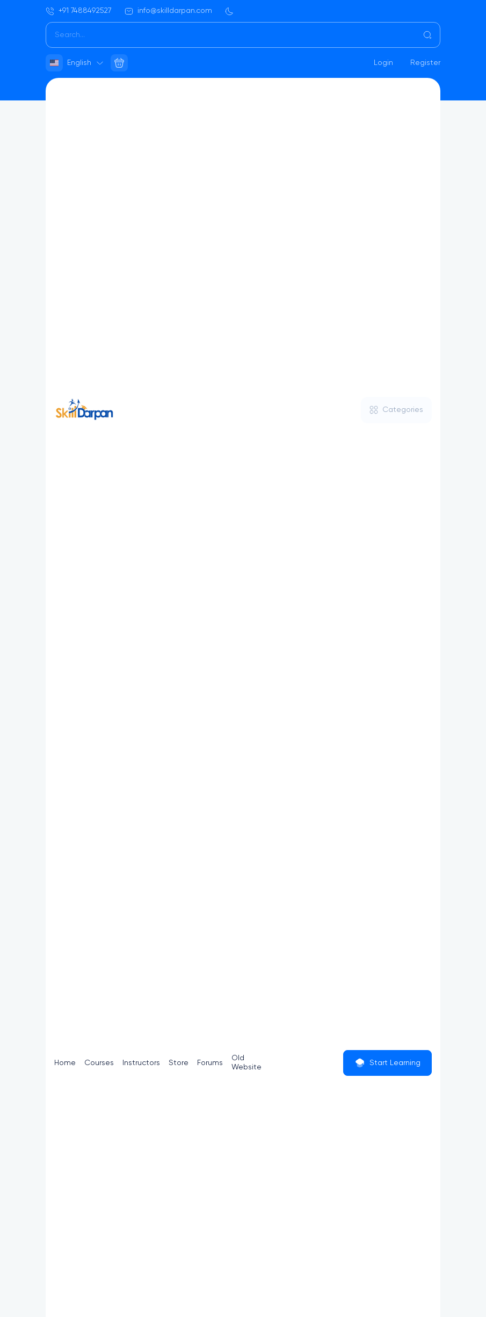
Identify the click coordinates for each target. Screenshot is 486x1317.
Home (65, 1063)
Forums (210, 1063)
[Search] (243, 35)
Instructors (141, 1063)
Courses (99, 1063)
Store (178, 1063)
